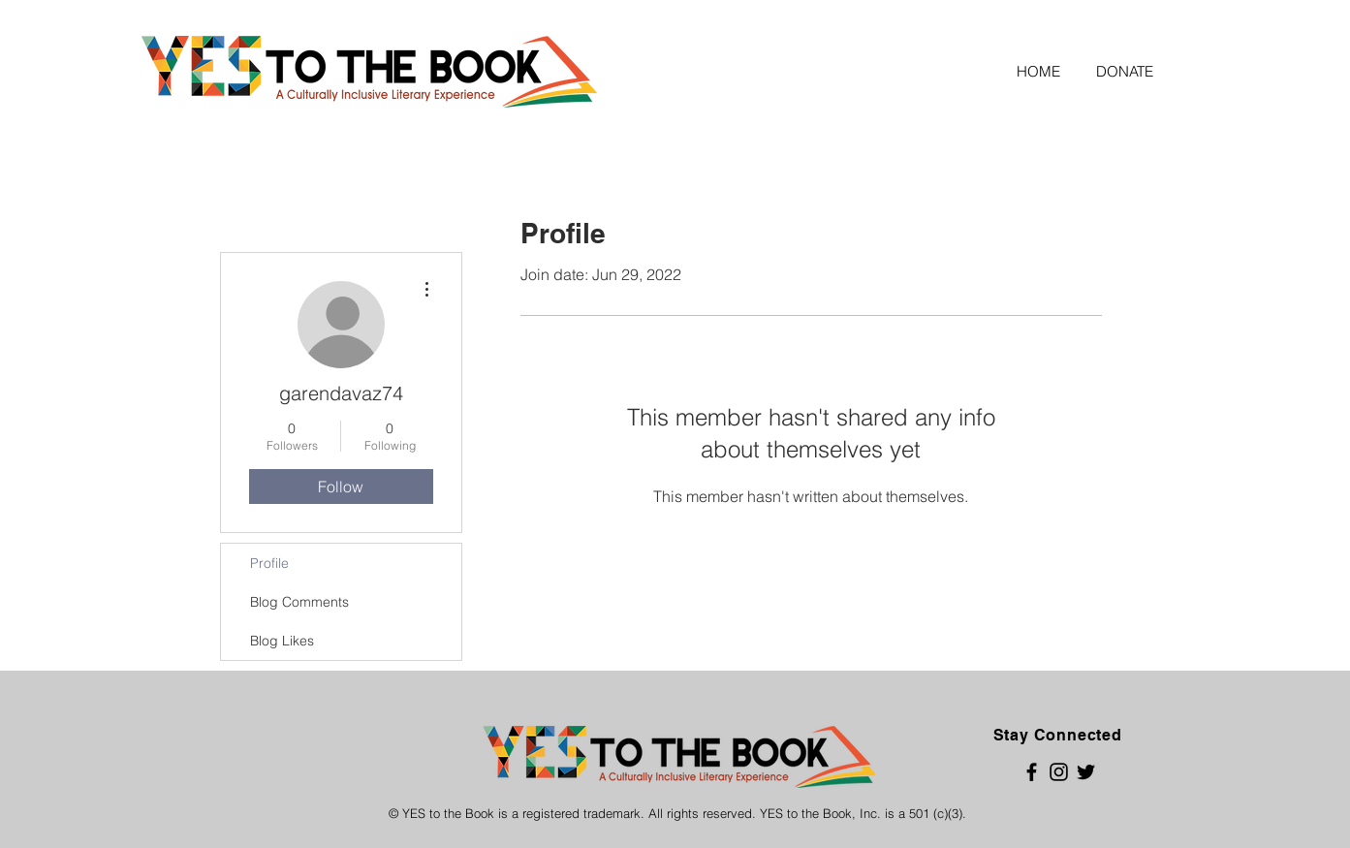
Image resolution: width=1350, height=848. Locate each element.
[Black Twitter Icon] (1086, 772)
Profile (269, 563)
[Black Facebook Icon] (1032, 772)
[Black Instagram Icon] (1059, 772)
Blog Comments (299, 602)
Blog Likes (282, 640)
